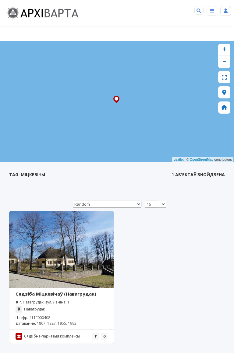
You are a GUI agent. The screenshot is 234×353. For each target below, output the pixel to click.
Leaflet (179, 159)
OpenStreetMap (202, 159)
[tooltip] (95, 336)
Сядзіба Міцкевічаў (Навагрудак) (56, 294)
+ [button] (224, 49)
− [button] (224, 62)
